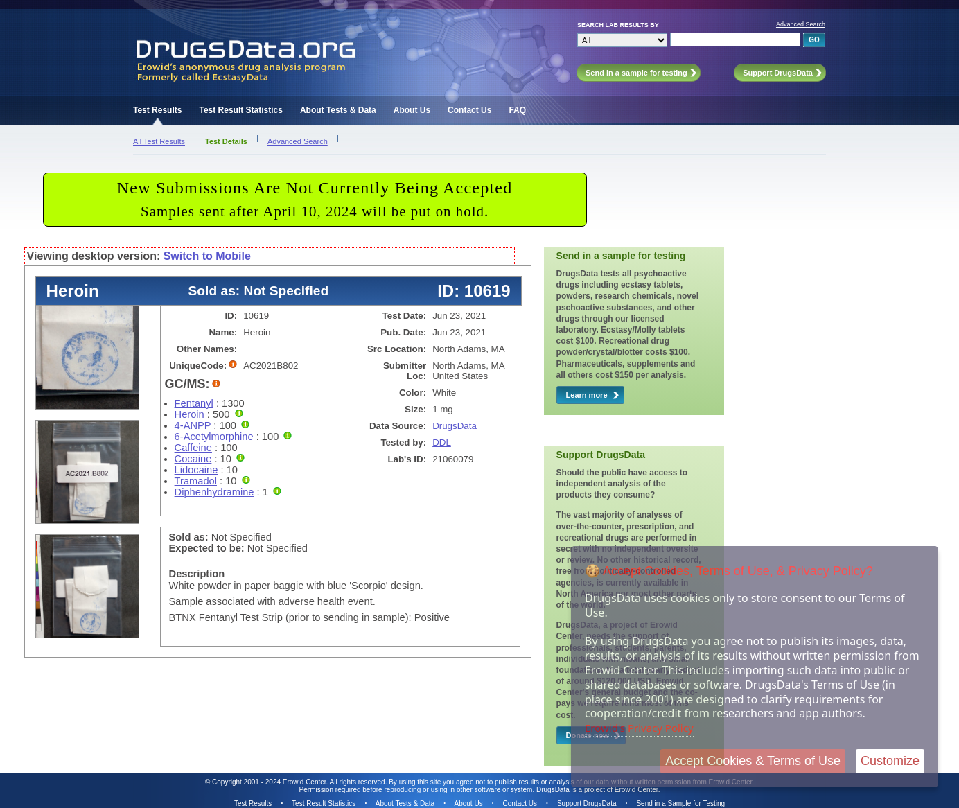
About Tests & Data (338, 110)
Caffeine (193, 447)
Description (197, 573)
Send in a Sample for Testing (680, 803)
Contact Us (469, 110)
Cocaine (193, 458)
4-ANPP (193, 425)
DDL (441, 442)
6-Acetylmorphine (214, 436)
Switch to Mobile (207, 256)
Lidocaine (196, 469)
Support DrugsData (587, 803)
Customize (890, 761)
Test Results (157, 110)
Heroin (189, 414)
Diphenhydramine (214, 492)
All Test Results (159, 141)
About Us (412, 110)
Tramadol (196, 480)
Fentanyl (194, 403)
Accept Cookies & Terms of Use (753, 761)
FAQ (517, 110)
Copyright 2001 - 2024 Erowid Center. (270, 782)
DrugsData (454, 426)
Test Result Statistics (240, 110)
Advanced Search (800, 24)
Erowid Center (636, 789)
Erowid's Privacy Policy (639, 728)
